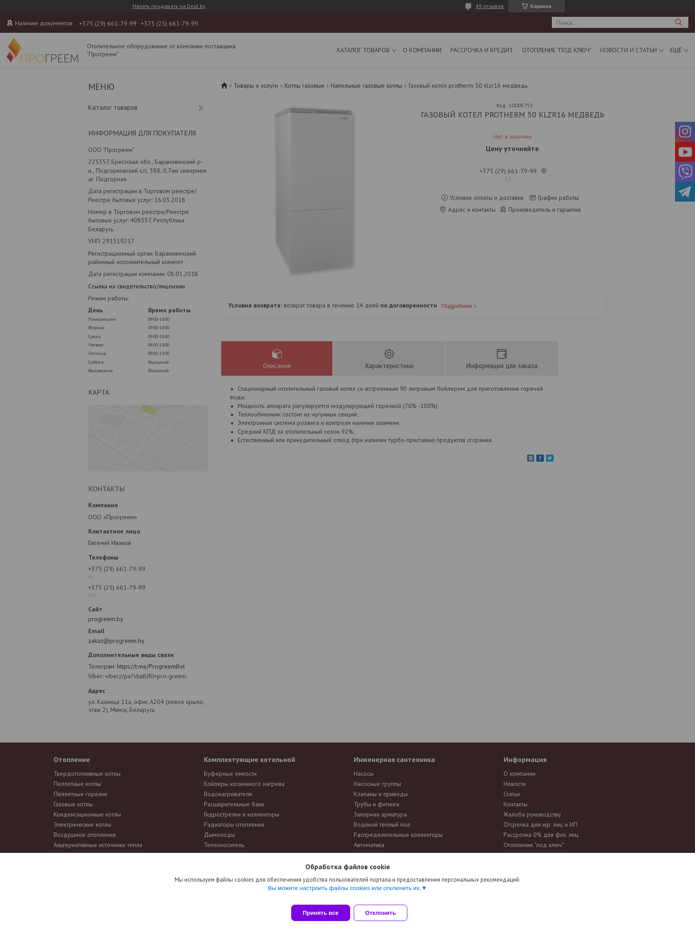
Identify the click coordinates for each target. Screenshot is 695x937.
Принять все (321, 913)
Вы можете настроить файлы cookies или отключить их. (344, 893)
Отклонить (386, 913)
